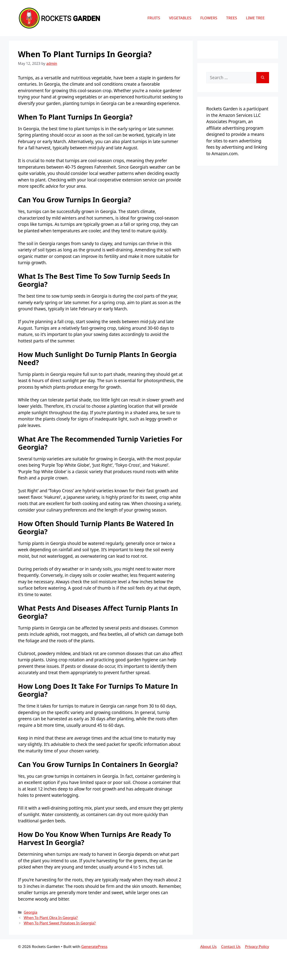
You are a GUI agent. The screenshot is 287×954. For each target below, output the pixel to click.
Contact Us (231, 946)
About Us (208, 946)
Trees (231, 17)
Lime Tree (255, 17)
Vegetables (180, 17)
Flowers (208, 17)
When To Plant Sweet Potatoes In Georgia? (60, 923)
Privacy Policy (257, 946)
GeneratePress (94, 946)
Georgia (30, 912)
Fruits (153, 17)
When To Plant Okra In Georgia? (51, 917)
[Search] (262, 77)
